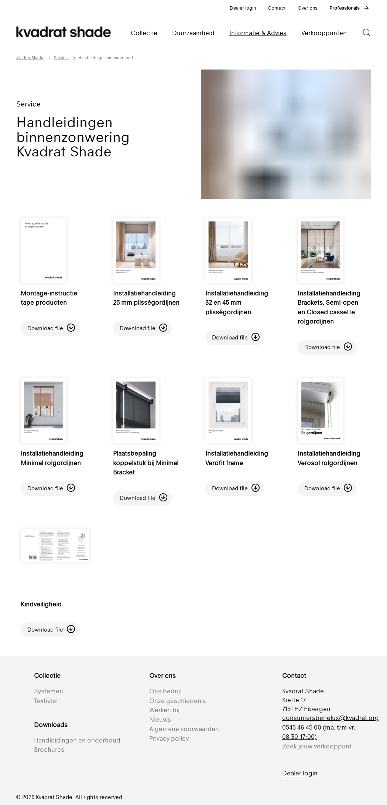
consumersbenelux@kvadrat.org (330, 717)
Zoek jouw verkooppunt (317, 746)
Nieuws (160, 719)
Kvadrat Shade (30, 57)
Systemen (48, 691)
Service (61, 57)
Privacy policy (169, 738)
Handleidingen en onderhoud (77, 740)
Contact (277, 8)
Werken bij (164, 710)
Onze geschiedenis (177, 700)
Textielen (47, 700)
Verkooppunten (324, 33)
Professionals (344, 8)
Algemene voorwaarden (184, 729)
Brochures (49, 749)
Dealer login (243, 8)
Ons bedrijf (165, 691)
